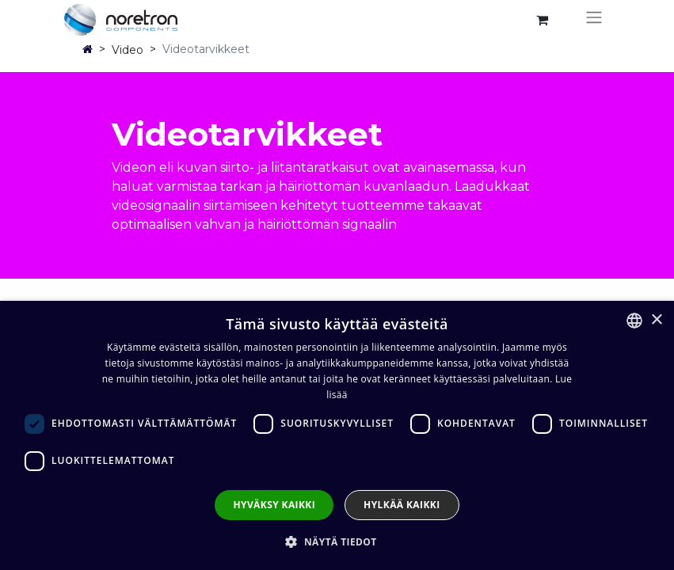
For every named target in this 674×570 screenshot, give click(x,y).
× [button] (656, 320)
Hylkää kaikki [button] (402, 504)
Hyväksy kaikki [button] (274, 504)
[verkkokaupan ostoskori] (542, 20)
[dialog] (337, 435)
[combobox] (634, 321)
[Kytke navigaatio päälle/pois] (594, 20)
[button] (336, 541)
